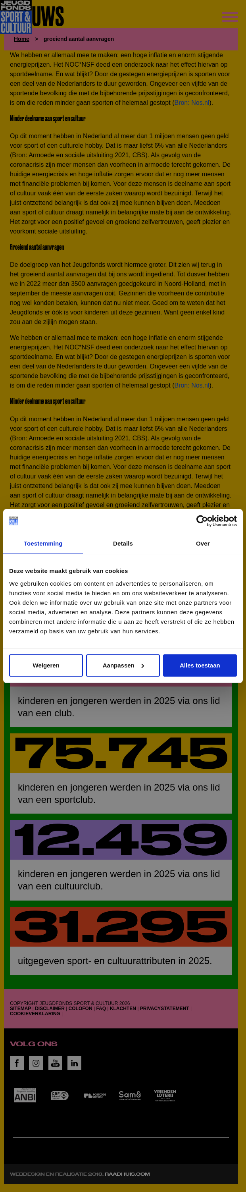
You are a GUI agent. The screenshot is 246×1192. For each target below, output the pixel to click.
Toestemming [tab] (43, 543)
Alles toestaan (200, 665)
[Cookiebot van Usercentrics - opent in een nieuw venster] (202, 521)
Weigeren (46, 665)
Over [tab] (203, 543)
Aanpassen (123, 665)
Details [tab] (123, 543)
